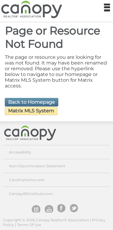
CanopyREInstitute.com (31, 193)
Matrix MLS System (31, 111)
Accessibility (20, 152)
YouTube (48, 208)
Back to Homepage (31, 102)
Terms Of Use (29, 224)
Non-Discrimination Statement (37, 166)
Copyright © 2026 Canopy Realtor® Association (46, 220)
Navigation (106, 8)
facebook (61, 208)
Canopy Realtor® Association (34, 9)
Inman (36, 208)
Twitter (74, 208)
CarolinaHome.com (27, 180)
